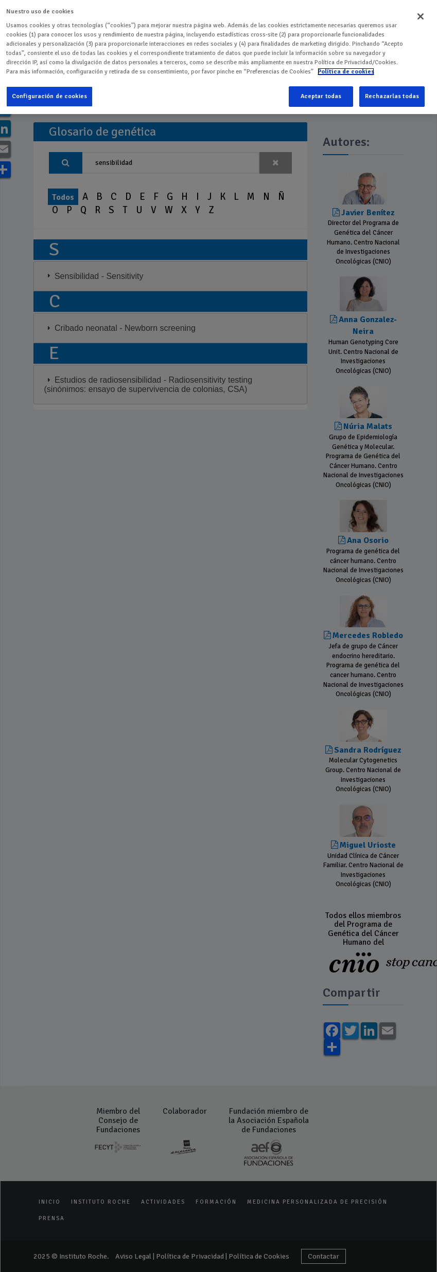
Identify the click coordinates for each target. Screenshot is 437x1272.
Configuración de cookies (49, 95)
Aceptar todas (321, 95)
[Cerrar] (420, 15)
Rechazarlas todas (392, 95)
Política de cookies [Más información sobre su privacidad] (346, 70)
